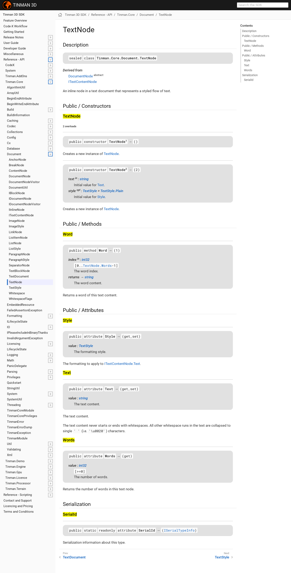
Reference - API (13, 59)
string (84, 179)
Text (246, 65)
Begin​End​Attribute (19, 98)
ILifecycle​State (17, 321)
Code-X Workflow (15, 26)
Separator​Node (19, 265)
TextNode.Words (97, 265)
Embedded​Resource (20, 305)
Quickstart (14, 383)
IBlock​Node (17, 193)
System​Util (14, 399)
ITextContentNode (82, 82)
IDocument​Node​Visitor (24, 204)
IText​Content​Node (21, 215)
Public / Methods (253, 45)
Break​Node (16, 165)
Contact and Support (17, 500)
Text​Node (15, 282)
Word (247, 50)
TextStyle (90, 191)
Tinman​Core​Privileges (22, 416)
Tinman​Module (17, 438)
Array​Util (13, 93)
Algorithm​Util (16, 87)
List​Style (15, 249)
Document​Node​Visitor (24, 182)
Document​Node (19, 176)
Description (249, 31)
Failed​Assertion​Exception (24, 310)
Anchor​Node (17, 160)
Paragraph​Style (19, 260)
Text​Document (19, 276)
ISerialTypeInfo (179, 530)
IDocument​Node (20, 199)
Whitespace (17, 293)
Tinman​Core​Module (20, 410)
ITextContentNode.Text (122, 364)
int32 (85, 260)
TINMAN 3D (19, 5)
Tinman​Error (15, 422)
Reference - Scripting (17, 495)
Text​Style (15, 288)
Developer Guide (14, 48)
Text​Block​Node (19, 271)
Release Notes (13, 37)
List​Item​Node (18, 238)
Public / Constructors (255, 36)
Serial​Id (248, 79)
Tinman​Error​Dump (19, 427)
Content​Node (18, 171)
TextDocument (74, 557)
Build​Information (18, 115)
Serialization (250, 75)
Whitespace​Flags (20, 299)
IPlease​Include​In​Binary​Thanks (27, 333)
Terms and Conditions (18, 511)
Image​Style (16, 226)
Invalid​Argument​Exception (25, 338)
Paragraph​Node (19, 254)
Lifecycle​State (16, 349)
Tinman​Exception (19, 433)
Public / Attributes (253, 55)
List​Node (15, 243)
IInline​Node (16, 210)
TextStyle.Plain (111, 191)
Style (247, 60)
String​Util (13, 388)
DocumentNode (80, 76)
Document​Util (18, 187)
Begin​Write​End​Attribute (23, 104)
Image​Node (17, 221)
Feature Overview (15, 20)
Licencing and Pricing (18, 506)
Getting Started (13, 32)
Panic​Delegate (17, 366)
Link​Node (15, 232)
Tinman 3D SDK (13, 14)
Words (248, 70)
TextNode (165, 15)
